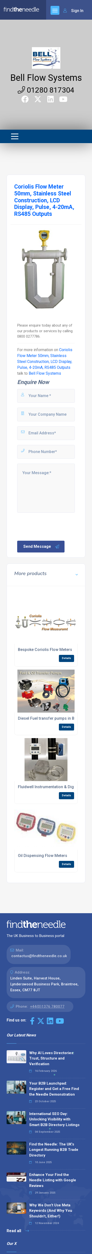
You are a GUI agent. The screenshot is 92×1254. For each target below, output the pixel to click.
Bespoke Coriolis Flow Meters (45, 649)
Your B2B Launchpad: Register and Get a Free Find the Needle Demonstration (54, 1089)
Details (66, 658)
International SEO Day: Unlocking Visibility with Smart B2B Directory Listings (54, 1119)
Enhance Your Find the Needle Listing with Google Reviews (52, 1180)
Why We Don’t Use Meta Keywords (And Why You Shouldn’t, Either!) (50, 1210)
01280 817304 (46, 90)
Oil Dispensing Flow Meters (42, 855)
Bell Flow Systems (46, 78)
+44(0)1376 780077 (47, 1006)
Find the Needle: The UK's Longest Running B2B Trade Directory (53, 1150)
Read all (18, 1230)
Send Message (41, 546)
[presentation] (53, 526)
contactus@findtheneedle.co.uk (39, 956)
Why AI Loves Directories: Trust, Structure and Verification (51, 1058)
